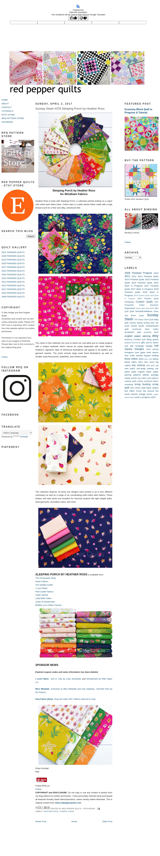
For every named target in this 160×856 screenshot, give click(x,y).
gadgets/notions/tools (132, 343)
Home (74, 821)
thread (139, 391)
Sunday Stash (67, 811)
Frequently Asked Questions (141, 305)
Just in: (58, 679)
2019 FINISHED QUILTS (13, 260)
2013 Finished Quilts (148, 276)
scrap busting (142, 384)
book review (131, 326)
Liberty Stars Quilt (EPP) (145, 308)
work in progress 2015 (145, 397)
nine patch (130, 368)
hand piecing (152, 349)
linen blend (149, 362)
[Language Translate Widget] (17, 432)
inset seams (152, 352)
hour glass (140, 352)
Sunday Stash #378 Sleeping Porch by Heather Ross (69, 108)
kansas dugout (143, 355)
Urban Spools (41, 595)
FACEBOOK (7, 122)
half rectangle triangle (141, 346)
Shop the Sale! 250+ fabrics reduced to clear (65, 699)
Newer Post (40, 821)
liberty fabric (131, 362)
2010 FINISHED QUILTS (13, 293)
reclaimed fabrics (151, 381)
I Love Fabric (41, 588)
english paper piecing (137, 336)
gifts (143, 342)
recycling (129, 384)
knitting (155, 355)
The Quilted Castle (44, 585)
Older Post (107, 821)
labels (141, 359)
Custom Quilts (144, 301)
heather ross (51, 811)
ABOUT (5, 103)
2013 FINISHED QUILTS (13, 282)
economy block (151, 332)
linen (140, 362)
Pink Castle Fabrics (44, 591)
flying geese (152, 339)
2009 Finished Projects (138, 273)
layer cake (148, 359)
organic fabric (145, 372)
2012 (134, 276)
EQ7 (156, 302)
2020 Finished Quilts (147, 298)
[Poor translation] (83, 18)
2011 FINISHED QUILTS (13, 289)
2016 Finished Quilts (141, 283)
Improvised (130, 308)
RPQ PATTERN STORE (13, 118)
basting (133, 323)
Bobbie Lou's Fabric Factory (48, 605)
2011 (127, 276)
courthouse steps (140, 329)
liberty (155, 359)
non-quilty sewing (145, 368)
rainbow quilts (130, 381)
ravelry (140, 381)
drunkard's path (133, 332)
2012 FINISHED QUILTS (13, 285)
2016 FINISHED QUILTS (13, 271)
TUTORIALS (7, 111)
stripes (155, 388)
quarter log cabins (139, 378)
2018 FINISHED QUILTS (13, 263)
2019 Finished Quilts (142, 295)
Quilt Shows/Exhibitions (141, 311)
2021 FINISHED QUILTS (13, 252)
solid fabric (146, 388)
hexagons (129, 352)
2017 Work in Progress (142, 289)
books (141, 326)
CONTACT (7, 107)
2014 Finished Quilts (134, 279)
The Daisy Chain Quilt (143, 320)
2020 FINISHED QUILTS (13, 256)
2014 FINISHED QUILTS (13, 278)
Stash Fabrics (41, 581)
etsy (155, 336)
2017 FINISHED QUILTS (13, 267)
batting (139, 323)
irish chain (130, 355)
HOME (5, 100)
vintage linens (145, 394)
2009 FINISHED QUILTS (13, 296)
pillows (146, 375)
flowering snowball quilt (135, 339)
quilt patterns (152, 378)
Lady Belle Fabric (43, 598)
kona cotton (131, 358)
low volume (138, 365)
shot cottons (135, 388)
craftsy (155, 329)
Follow (5, 357)
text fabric (130, 391)
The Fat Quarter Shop (45, 578)
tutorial (134, 394)
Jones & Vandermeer (45, 602)
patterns (137, 375)
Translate (20, 436)
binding (147, 323)
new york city (152, 365)
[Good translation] (73, 18)
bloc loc (154, 323)
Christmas (129, 302)
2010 (156, 273)
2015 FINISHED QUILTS (13, 274)
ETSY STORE (8, 115)
